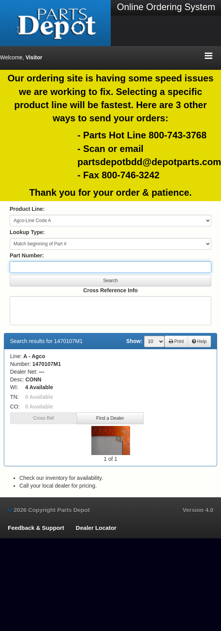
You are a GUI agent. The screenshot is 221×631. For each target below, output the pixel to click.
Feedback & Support (36, 527)
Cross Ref (43, 418)
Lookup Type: (27, 232)
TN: (14, 397)
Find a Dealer (110, 418)
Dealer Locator (96, 527)
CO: (15, 406)
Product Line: (27, 209)
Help (199, 341)
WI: (14, 387)
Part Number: (27, 255)
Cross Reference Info (110, 290)
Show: (134, 341)
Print (176, 341)
